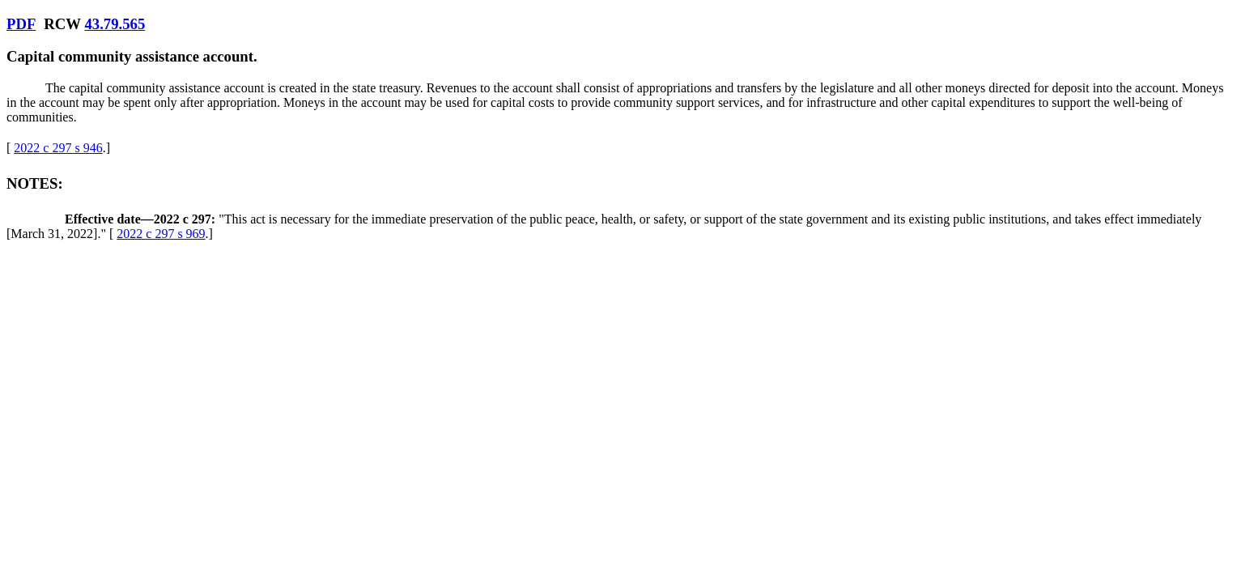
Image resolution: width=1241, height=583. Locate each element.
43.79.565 (114, 23)
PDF (21, 23)
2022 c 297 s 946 (58, 148)
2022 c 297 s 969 (161, 233)
